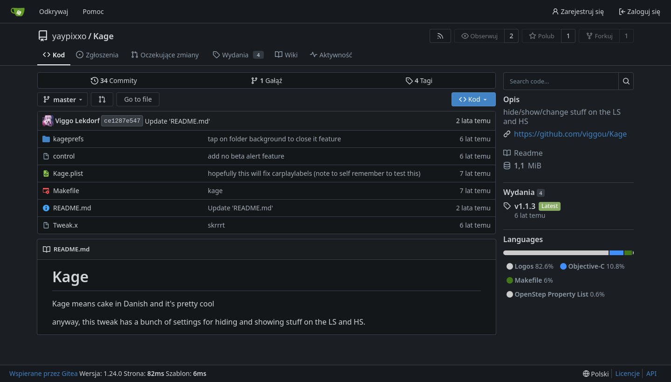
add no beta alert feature (246, 156)
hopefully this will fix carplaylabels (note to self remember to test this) (314, 173)
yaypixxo (69, 36)
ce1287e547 (122, 121)
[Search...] (626, 81)
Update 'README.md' (177, 121)
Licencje (628, 373)
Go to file (137, 99)
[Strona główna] (18, 11)
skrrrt (216, 225)
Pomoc (92, 11)
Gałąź (266, 80)
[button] (102, 99)
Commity (114, 80)
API (651, 373)
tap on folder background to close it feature (274, 138)
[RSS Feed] (440, 36)
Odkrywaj (53, 11)
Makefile (66, 190)
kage (215, 190)
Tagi (418, 80)
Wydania (524, 192)
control (64, 156)
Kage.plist (68, 173)
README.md (72, 207)
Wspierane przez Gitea (43, 373)
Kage (103, 36)
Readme (523, 153)
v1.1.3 (524, 206)
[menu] (596, 373)
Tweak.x (65, 225)
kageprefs (68, 138)
